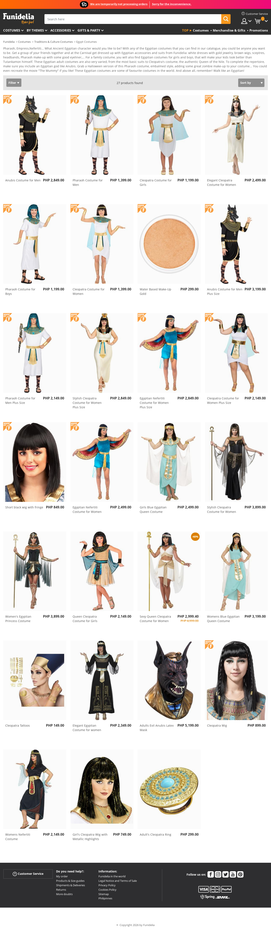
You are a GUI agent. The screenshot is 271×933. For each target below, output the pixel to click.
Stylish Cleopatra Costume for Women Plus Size (87, 404)
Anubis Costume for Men (23, 182)
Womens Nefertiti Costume (17, 838)
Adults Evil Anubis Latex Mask (157, 729)
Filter (12, 84)
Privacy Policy (107, 887)
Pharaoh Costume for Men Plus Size (20, 402)
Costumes (11, 30)
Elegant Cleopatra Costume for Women (221, 184)
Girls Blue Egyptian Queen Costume (153, 511)
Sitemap (103, 895)
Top (185, 30)
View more (15, 71)
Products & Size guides (70, 882)
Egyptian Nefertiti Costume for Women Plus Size (154, 404)
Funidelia (9, 42)
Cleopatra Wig (217, 727)
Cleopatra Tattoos (17, 727)
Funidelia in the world (112, 878)
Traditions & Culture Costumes (53, 42)
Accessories (60, 30)
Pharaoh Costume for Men (88, 184)
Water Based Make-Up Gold (155, 293)
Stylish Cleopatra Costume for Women (221, 511)
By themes (35, 30)
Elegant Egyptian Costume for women (87, 729)
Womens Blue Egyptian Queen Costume (223, 620)
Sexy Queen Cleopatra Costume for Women (155, 620)
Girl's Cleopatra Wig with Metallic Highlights (90, 838)
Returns (61, 891)
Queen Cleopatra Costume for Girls (85, 620)
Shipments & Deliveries (70, 887)
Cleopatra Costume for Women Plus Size (223, 402)
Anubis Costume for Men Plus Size (224, 293)
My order (62, 878)
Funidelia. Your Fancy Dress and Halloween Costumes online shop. (18, 18)
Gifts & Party (88, 30)
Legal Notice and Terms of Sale (117, 882)
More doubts (64, 895)
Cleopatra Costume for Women (89, 293)
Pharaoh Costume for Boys (20, 293)
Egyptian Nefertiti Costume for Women (87, 511)
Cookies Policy (107, 891)
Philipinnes (105, 900)
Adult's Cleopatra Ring (155, 836)
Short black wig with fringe (24, 509)
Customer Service (28, 875)
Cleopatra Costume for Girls (156, 184)
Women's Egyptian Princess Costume (18, 620)
